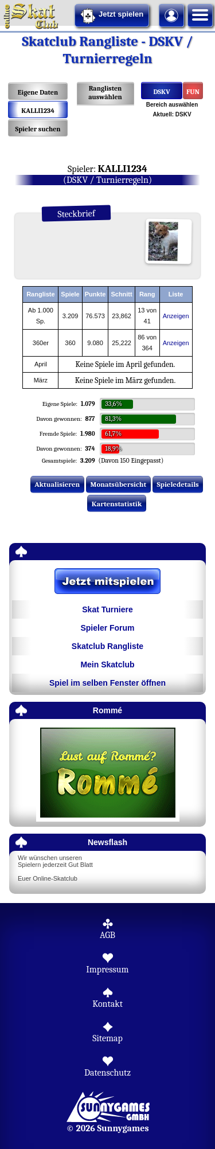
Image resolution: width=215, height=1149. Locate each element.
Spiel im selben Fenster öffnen (107, 682)
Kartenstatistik (117, 503)
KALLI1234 (37, 111)
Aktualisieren (57, 484)
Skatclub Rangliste (107, 646)
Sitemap (107, 1038)
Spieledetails (178, 484)
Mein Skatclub (107, 664)
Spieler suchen (37, 129)
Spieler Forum (107, 627)
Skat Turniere (107, 609)
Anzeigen (176, 315)
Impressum (107, 969)
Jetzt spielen (111, 16)
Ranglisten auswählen (105, 92)
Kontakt (107, 1004)
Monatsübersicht (119, 484)
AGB (107, 935)
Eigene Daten (38, 92)
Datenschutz (107, 1073)
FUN (193, 92)
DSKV (161, 92)
